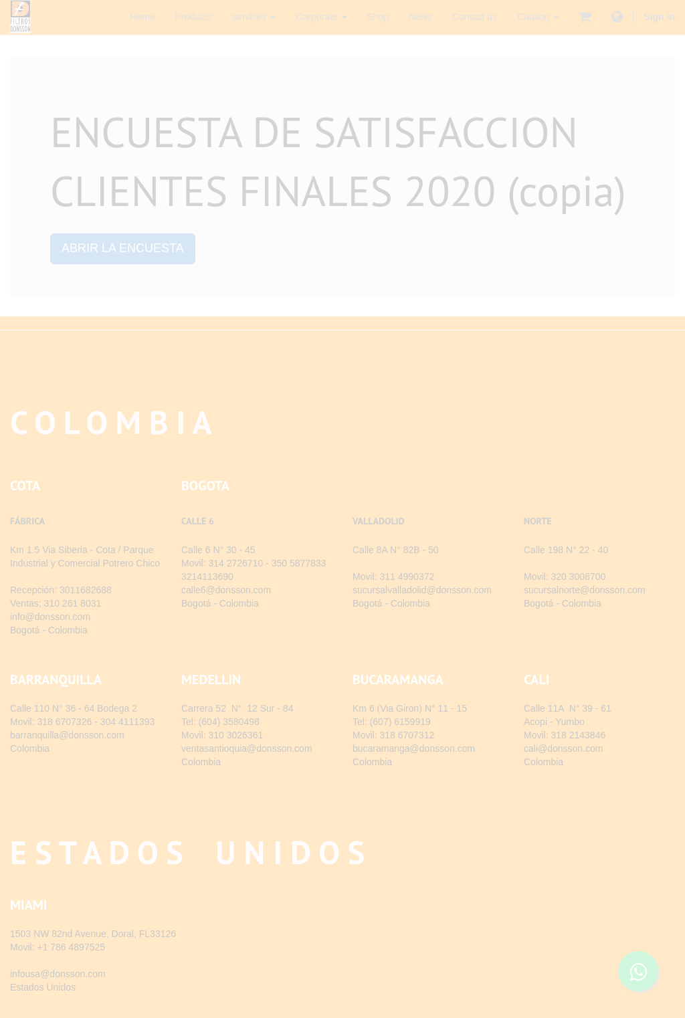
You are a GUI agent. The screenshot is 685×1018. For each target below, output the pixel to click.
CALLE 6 (197, 521)
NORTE (538, 521)
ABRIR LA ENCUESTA (123, 248)
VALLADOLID (379, 521)
